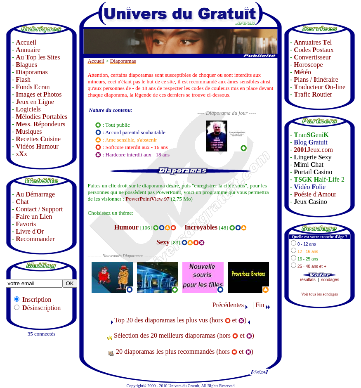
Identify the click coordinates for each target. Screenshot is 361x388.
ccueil (26, 42)
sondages (330, 279)
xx (21, 153)
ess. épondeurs (40, 124)
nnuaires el (313, 42)
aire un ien (34, 216)
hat (22, 201)
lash (23, 79)
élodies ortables (41, 116)
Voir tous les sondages (319, 294)
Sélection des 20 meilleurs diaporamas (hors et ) (184, 335)
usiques (29, 131)
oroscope (308, 64)
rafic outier (313, 94)
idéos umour (37, 146)
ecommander (35, 238)
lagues (26, 64)
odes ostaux (313, 49)
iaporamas (31, 72)
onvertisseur (312, 57)
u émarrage (35, 194)
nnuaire (28, 49)
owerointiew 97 (147, 199)
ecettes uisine (38, 138)
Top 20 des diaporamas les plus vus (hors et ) (180, 320)
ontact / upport (39, 209)
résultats (308, 279)
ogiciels (28, 109)
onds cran (33, 86)
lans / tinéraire (316, 79)
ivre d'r (30, 231)
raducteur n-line (319, 86)
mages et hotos (38, 94)
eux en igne (35, 101)
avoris (26, 223)
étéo (302, 72)
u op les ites (38, 57)
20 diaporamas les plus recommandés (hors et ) (184, 351)
